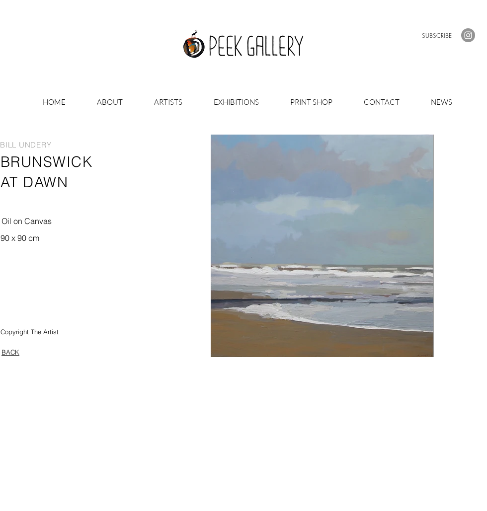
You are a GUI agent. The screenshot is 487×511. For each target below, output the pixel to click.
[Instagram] (468, 35)
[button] (437, 35)
